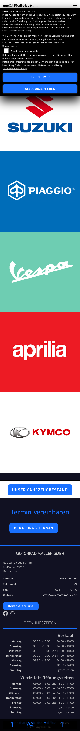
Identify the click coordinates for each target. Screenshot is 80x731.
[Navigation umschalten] (75, 5)
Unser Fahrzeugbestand (40, 489)
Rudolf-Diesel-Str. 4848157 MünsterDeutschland (17, 567)
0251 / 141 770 (67, 578)
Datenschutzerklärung (20, 30)
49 (75, 584)
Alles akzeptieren (40, 89)
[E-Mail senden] (45, 725)
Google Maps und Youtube (25, 51)
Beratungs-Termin (33, 528)
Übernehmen (40, 77)
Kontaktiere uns (21, 606)
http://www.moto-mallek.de (59, 595)
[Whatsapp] (30, 725)
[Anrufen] (12, 725)
